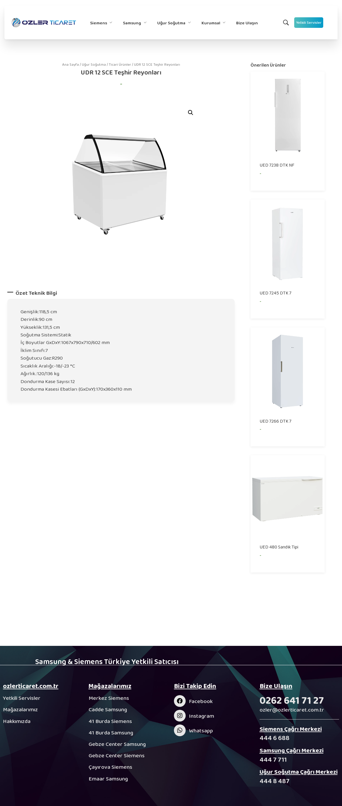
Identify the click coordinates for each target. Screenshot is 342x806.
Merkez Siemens (109, 698)
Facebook (201, 701)
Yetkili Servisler (21, 698)
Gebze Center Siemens (117, 755)
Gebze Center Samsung (117, 744)
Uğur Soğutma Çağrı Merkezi (299, 771)
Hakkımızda (17, 721)
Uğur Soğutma (94, 64)
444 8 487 (274, 781)
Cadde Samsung (108, 709)
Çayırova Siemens (110, 767)
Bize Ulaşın (276, 686)
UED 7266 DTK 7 (275, 421)
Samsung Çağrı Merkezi (292, 750)
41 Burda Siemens (110, 721)
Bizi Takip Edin (195, 686)
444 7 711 (273, 759)
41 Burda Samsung (111, 732)
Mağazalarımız (20, 709)
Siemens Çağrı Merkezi (291, 728)
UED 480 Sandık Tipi (279, 546)
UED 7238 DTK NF (277, 165)
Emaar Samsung (108, 778)
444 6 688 (274, 738)
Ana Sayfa (70, 64)
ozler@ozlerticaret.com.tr (292, 709)
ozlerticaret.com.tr (30, 686)
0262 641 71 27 (292, 700)
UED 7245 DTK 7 (275, 292)
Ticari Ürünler (120, 64)
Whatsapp (201, 730)
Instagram (201, 716)
